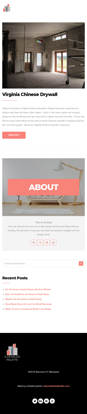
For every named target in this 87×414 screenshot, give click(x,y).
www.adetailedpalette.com (56, 386)
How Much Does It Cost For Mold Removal (28, 304)
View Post (14, 135)
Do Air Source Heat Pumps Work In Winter (28, 289)
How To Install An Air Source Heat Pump (27, 294)
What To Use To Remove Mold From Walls (28, 309)
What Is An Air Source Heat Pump (23, 299)
